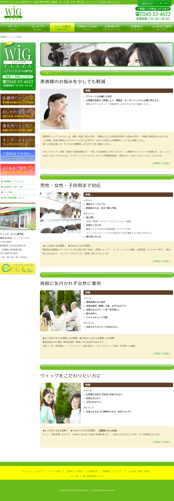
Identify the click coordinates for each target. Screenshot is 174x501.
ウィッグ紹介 (54, 471)
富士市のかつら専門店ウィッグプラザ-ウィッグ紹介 (13, 13)
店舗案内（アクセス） (14, 181)
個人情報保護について (14, 197)
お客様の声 (92, 471)
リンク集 (8, 192)
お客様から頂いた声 (13, 187)
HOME (3, 37)
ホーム (26, 471)
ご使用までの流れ (74, 471)
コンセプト (39, 471)
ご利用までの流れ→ (161, 163)
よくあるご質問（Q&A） (139, 471)
